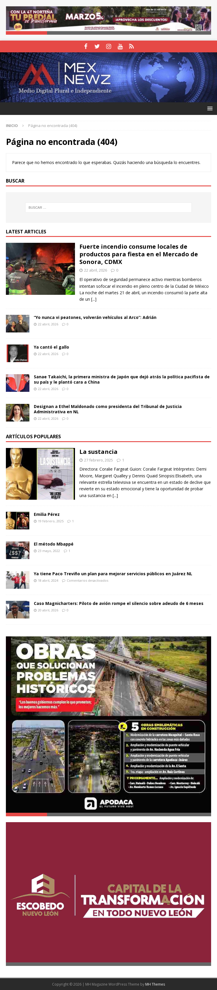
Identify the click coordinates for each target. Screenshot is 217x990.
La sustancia (98, 452)
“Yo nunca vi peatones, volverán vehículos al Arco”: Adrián (95, 317)
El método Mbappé (54, 544)
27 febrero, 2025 (98, 460)
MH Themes (155, 984)
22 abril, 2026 (95, 270)
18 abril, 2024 (48, 580)
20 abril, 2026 (48, 610)
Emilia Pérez (47, 514)
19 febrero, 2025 (51, 521)
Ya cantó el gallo (51, 347)
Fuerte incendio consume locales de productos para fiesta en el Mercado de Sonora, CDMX (138, 254)
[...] (93, 299)
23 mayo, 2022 (49, 550)
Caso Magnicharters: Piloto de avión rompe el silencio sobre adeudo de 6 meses (118, 603)
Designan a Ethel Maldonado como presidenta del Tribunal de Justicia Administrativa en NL (108, 409)
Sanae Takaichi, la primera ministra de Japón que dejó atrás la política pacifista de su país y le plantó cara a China (122, 379)
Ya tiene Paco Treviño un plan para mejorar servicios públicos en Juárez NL (113, 573)
